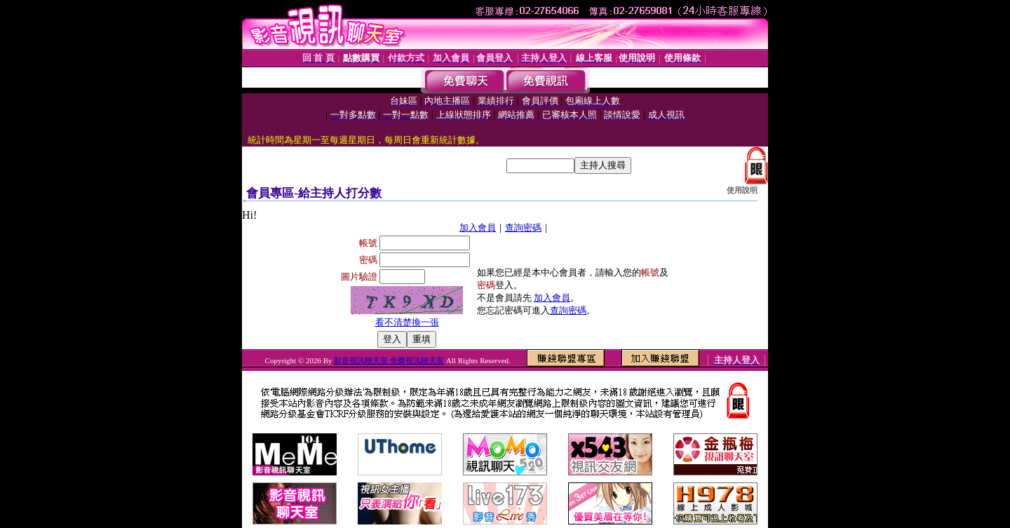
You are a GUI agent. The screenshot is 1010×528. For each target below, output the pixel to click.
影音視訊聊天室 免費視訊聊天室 (389, 360)
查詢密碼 (523, 227)
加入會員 (477, 227)
